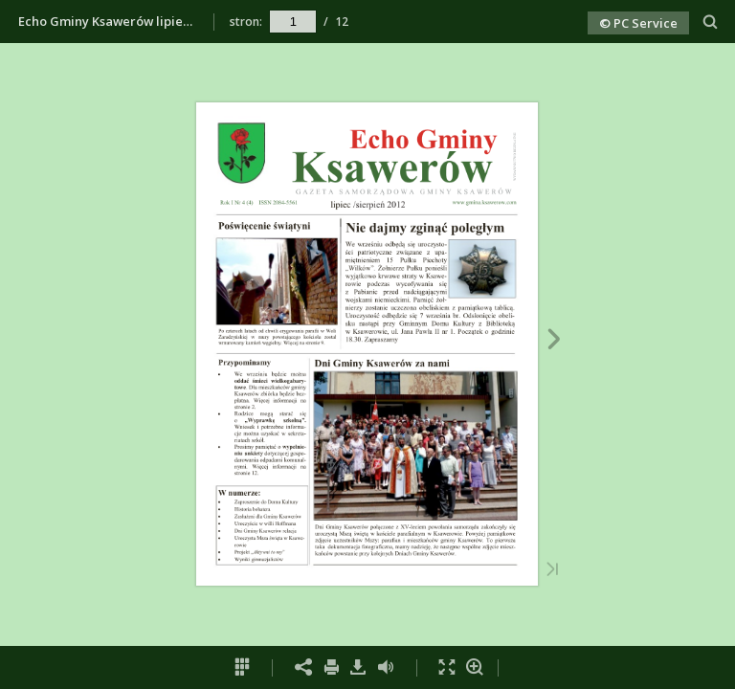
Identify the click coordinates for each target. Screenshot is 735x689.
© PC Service (638, 23)
